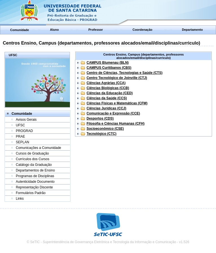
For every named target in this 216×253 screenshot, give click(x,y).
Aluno (54, 29)
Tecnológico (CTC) (101, 134)
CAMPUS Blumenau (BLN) (108, 63)
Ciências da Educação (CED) (110, 93)
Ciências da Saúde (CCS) (107, 98)
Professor (96, 29)
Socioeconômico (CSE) (105, 129)
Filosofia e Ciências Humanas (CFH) (115, 124)
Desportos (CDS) (100, 118)
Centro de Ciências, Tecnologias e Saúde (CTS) (124, 73)
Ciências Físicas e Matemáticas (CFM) (117, 103)
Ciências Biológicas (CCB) (108, 88)
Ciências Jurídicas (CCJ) (106, 108)
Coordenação (142, 29)
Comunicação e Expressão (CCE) (113, 113)
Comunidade (19, 30)
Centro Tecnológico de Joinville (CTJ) (117, 78)
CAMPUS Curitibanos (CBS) (109, 68)
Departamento (192, 29)
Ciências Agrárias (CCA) (106, 83)
